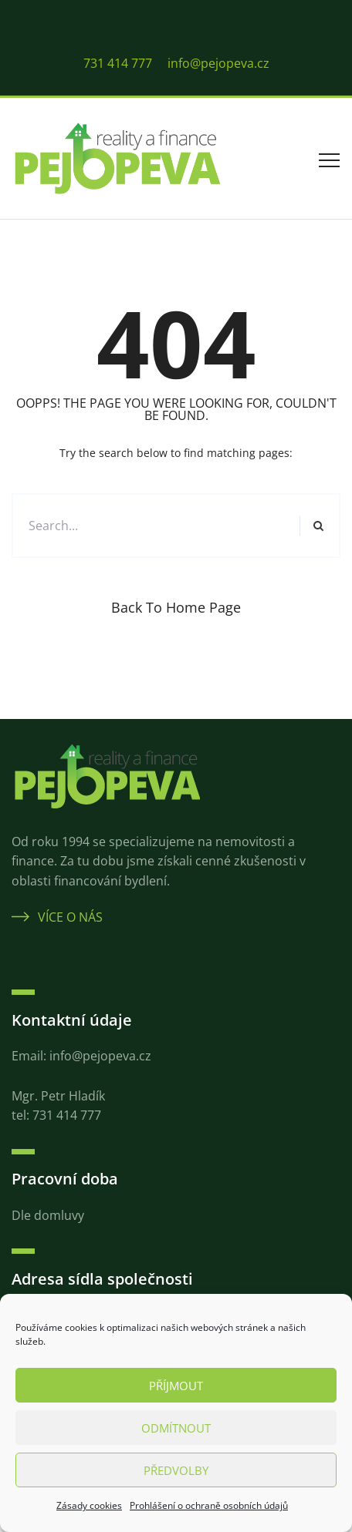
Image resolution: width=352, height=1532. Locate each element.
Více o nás (57, 917)
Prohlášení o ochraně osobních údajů (209, 1505)
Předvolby (176, 1470)
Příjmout (176, 1385)
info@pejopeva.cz (218, 63)
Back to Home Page (176, 607)
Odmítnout (176, 1428)
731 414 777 (117, 63)
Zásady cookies (89, 1505)
